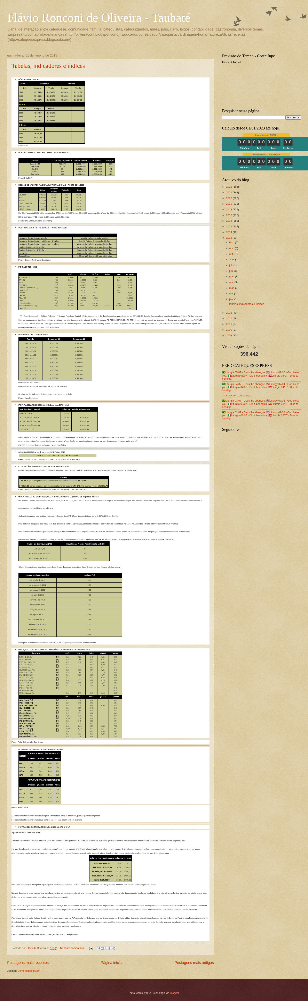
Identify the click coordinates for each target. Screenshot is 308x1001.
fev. (231, 293)
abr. (231, 282)
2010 (229, 324)
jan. (231, 299)
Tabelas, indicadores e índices (48, 65)
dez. (232, 242)
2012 (229, 312)
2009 (229, 329)
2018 (229, 209)
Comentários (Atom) (29, 970)
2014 (229, 232)
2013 (229, 237)
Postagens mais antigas (194, 963)
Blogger (174, 992)
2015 (229, 226)
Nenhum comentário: (72, 948)
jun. (231, 270)
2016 (229, 220)
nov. (232, 248)
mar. (232, 287)
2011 (229, 318)
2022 (229, 186)
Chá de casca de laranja (236, 395)
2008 (229, 335)
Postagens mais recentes (28, 963)
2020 (229, 198)
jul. (231, 265)
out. (231, 253)
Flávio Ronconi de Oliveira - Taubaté (98, 17)
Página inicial (112, 963)
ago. (232, 259)
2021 (229, 192)
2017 (229, 215)
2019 (229, 203)
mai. (232, 276)
